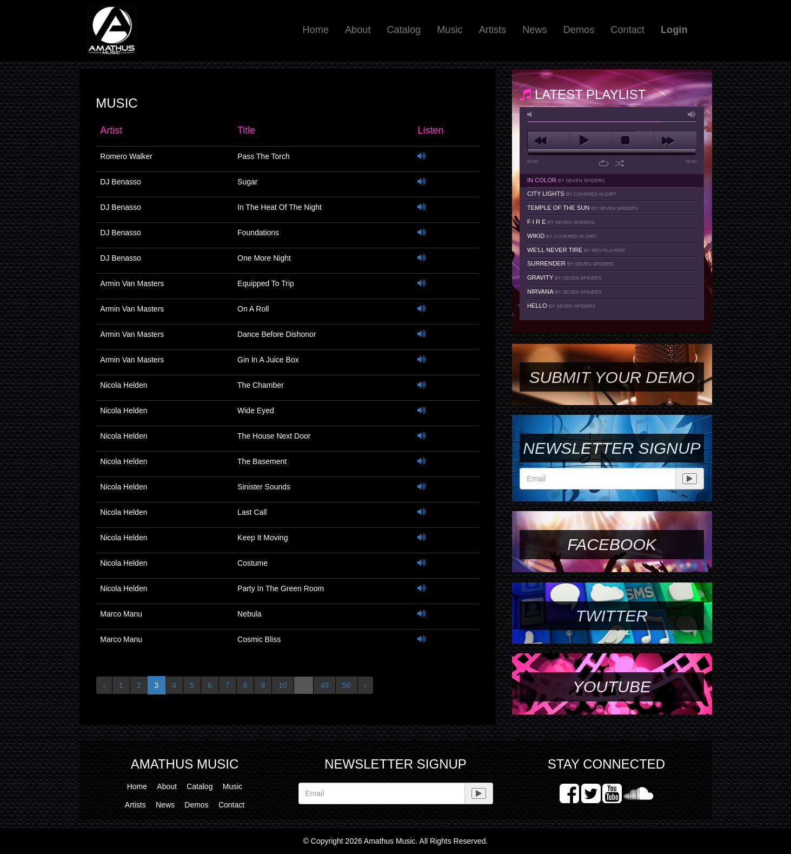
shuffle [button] (620, 163)
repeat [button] (603, 163)
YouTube (612, 687)
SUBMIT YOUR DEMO (611, 377)
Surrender (570, 263)
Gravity (564, 277)
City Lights (571, 193)
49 (324, 685)
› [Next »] (365, 685)
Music (450, 29)
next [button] (675, 140)
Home (315, 29)
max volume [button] (692, 114)
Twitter (612, 616)
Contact (627, 29)
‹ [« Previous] (104, 685)
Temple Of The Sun (582, 207)
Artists (493, 29)
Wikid (562, 236)
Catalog (404, 29)
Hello (561, 305)
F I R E (560, 222)
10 (282, 685)
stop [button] (633, 140)
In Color (566, 180)
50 (346, 685)
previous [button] (548, 140)
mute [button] (531, 114)
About (358, 29)
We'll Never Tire (576, 250)
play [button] (590, 140)
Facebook (611, 544)
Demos (579, 29)
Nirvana (564, 291)
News (534, 29)
